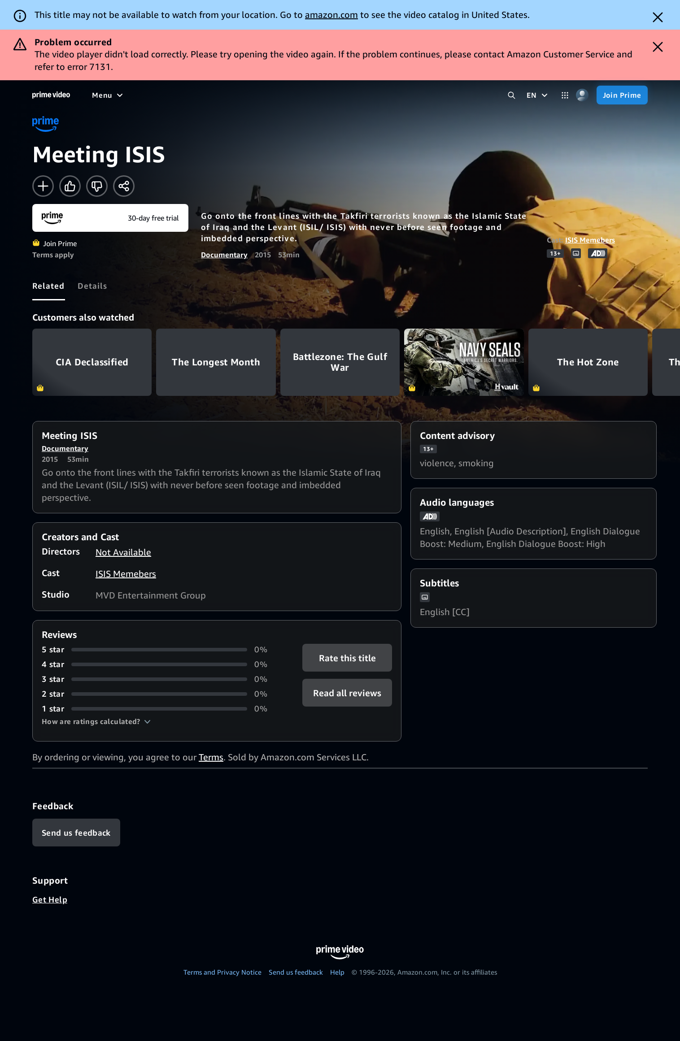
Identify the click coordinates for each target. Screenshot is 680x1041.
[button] (96, 721)
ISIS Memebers (590, 239)
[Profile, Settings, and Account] (582, 95)
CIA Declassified (92, 362)
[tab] (48, 285)
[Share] (124, 186)
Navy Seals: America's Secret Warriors (463, 362)
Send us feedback (296, 972)
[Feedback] (76, 832)
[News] (251, 95)
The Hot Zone (588, 362)
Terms (211, 757)
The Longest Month (215, 362)
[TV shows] (175, 95)
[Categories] (565, 95)
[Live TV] (286, 95)
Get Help (49, 899)
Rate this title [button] (347, 658)
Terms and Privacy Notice (222, 972)
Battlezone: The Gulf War (340, 362)
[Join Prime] (622, 95)
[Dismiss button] (658, 17)
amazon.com (331, 14)
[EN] (538, 95)
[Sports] (217, 95)
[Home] (51, 95)
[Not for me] (97, 186)
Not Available (123, 552)
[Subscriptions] (345, 95)
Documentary (224, 254)
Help (337, 972)
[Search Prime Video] (511, 95)
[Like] (70, 186)
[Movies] (133, 95)
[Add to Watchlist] (43, 186)
